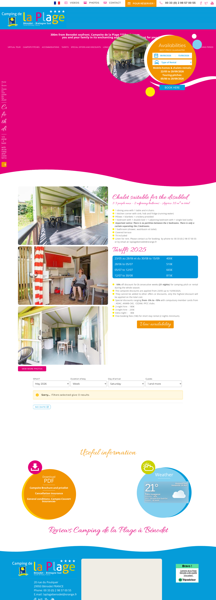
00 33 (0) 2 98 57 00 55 (180, 2)
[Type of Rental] (172, 62)
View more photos (32, 368)
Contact (115, 2)
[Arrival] (162, 55)
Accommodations (50, 47)
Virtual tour (14, 47)
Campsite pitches (31, 47)
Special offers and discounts (86, 47)
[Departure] (184, 55)
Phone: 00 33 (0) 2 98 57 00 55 (52, 590)
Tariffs (65, 47)
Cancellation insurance (49, 493)
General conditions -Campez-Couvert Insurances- (49, 500)
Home (4, 82)
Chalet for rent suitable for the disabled (5, 94)
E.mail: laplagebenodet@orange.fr (55, 594)
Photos (94, 2)
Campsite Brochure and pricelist (49, 487)
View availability (155, 324)
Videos (74, 2)
